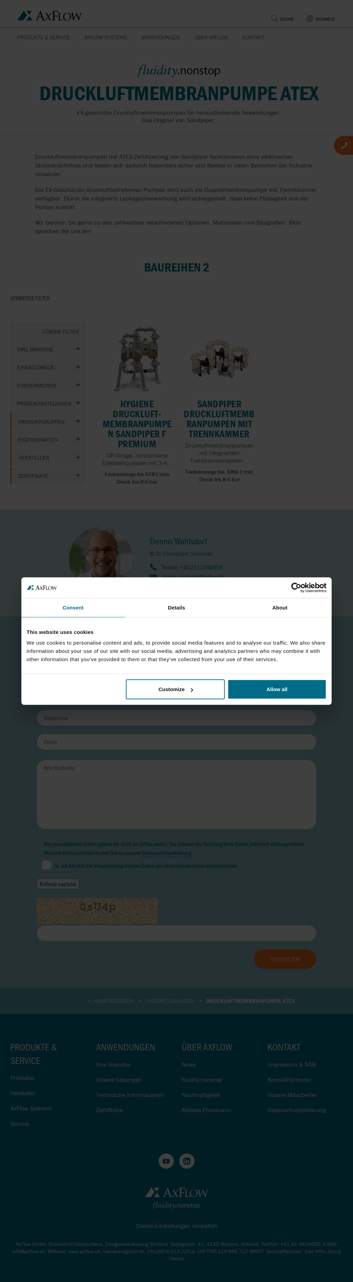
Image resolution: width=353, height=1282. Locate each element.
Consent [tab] (73, 607)
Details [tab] (176, 607)
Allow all (277, 689)
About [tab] (280, 607)
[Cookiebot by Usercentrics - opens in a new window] (296, 587)
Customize (176, 689)
